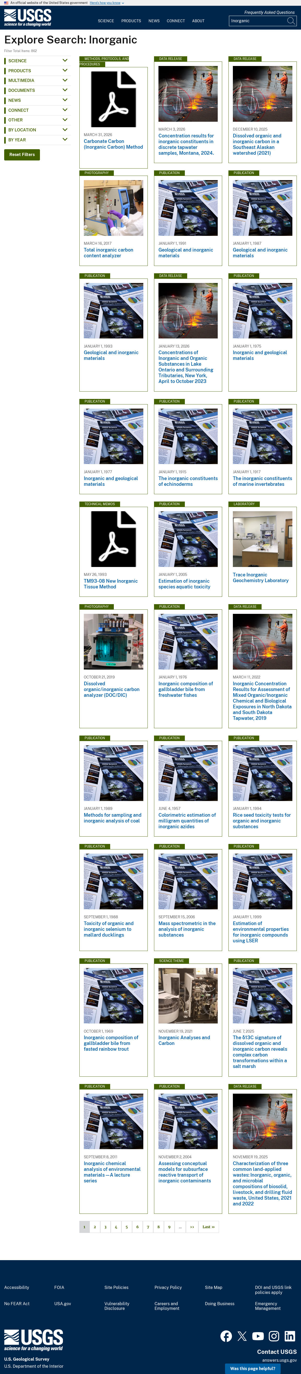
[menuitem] (106, 18)
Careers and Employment (167, 1306)
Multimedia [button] (21, 80)
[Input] (263, 21)
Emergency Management (268, 1306)
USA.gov (62, 1303)
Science (106, 21)
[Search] (291, 21)
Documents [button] (21, 90)
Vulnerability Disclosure (116, 1306)
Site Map (213, 1287)
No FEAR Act (16, 1303)
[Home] (27, 25)
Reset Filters (22, 154)
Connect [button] (18, 110)
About (198, 21)
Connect (176, 21)
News (154, 21)
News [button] (14, 100)
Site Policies (116, 1287)
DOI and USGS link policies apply (273, 1290)
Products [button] (19, 70)
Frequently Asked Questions (269, 12)
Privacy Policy (168, 1287)
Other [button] (15, 120)
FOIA (59, 1287)
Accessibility (16, 1287)
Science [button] (17, 60)
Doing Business (219, 1303)
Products (131, 21)
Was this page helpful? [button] (252, 1368)
